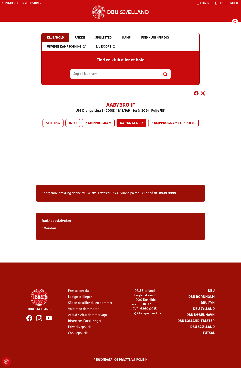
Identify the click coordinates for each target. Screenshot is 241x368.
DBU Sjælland (202, 327)
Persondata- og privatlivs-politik (120, 360)
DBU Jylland (204, 309)
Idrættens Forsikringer (85, 321)
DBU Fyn (208, 303)
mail (138, 193)
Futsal (209, 333)
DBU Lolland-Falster (196, 321)
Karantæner (131, 123)
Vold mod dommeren (83, 309)
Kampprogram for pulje (173, 123)
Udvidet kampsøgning (66, 46)
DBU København (200, 315)
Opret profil (226, 3)
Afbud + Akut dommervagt (87, 315)
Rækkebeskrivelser (56, 221)
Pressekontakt (78, 291)
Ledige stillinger (80, 297)
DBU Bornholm (201, 297)
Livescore (105, 46)
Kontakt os (10, 3)
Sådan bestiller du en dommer (90, 303)
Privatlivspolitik (80, 327)
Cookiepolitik (78, 333)
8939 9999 (167, 193)
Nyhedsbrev (31, 3)
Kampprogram (98, 123)
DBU (211, 291)
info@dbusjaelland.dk (145, 313)
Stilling (53, 123)
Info (73, 123)
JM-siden (49, 228)
